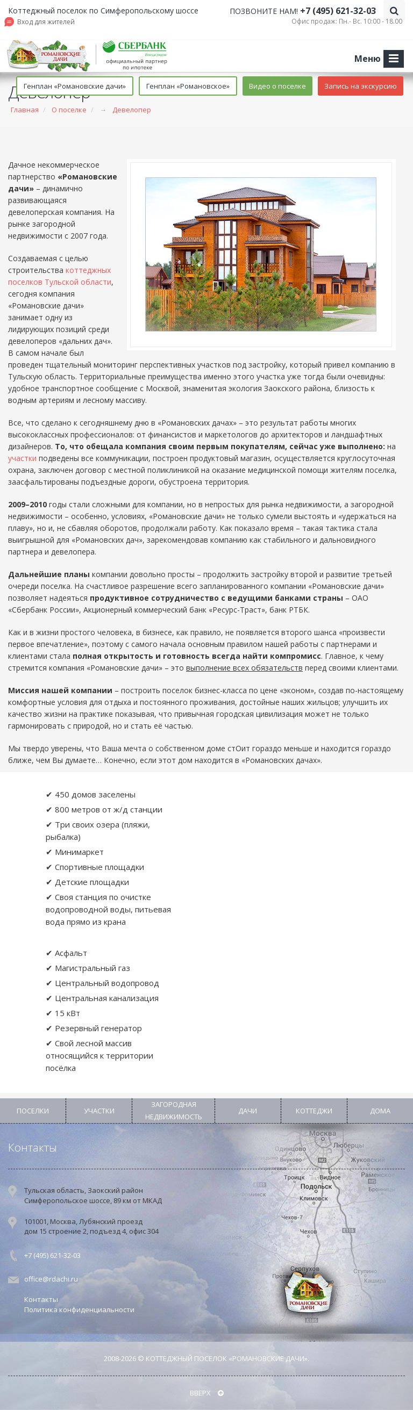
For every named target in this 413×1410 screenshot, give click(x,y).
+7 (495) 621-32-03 (338, 11)
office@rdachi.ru (51, 1279)
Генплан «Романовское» (188, 86)
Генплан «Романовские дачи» (75, 86)
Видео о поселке (277, 86)
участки (22, 458)
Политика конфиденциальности (79, 1309)
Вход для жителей (46, 21)
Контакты (32, 1147)
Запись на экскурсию (360, 86)
